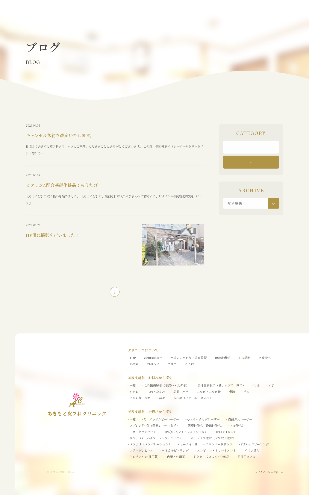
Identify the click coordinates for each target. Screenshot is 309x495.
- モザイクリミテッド (142, 431)
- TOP (132, 357)
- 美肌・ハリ (179, 391)
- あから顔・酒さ (139, 397)
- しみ (256, 385)
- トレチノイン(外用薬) (143, 456)
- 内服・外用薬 (175, 456)
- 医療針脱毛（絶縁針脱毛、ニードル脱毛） (215, 425)
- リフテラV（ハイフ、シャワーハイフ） (155, 437)
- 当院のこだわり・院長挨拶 (188, 357)
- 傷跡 (231, 391)
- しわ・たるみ (155, 391)
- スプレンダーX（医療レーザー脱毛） (153, 425)
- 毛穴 (246, 391)
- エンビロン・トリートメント (215, 450)
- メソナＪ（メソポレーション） (150, 444)
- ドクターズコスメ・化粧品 (210, 456)
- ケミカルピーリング (174, 450)
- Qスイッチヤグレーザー (202, 419)
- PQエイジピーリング (254, 444)
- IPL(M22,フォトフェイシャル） (185, 431)
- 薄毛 (161, 397)
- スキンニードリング (217, 444)
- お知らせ (152, 363)
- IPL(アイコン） (225, 431)
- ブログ (170, 363)
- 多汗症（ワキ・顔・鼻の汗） (191, 397)
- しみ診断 (243, 357)
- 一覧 (132, 385)
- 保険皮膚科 (221, 357)
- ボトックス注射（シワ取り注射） (212, 437)
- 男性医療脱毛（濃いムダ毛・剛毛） (220, 385)
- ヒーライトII (187, 444)
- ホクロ (133, 391)
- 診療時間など (152, 357)
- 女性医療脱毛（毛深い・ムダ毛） (165, 385)
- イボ (270, 385)
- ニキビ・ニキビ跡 (208, 391)
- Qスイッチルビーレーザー (160, 419)
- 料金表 (133, 363)
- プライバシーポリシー (269, 472)
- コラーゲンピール (140, 450)
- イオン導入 (250, 450)
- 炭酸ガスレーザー (239, 419)
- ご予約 (188, 363)
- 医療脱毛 (264, 357)
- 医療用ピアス (245, 456)
